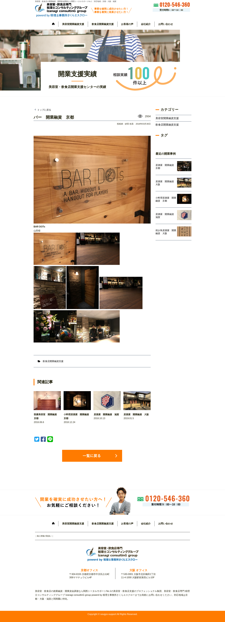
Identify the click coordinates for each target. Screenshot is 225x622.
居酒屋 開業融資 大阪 (136, 414)
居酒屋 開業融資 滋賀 (106, 414)
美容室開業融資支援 (73, 24)
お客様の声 (127, 24)
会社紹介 (146, 24)
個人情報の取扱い (44, 536)
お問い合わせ (165, 24)
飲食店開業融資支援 (103, 24)
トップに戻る (44, 110)
